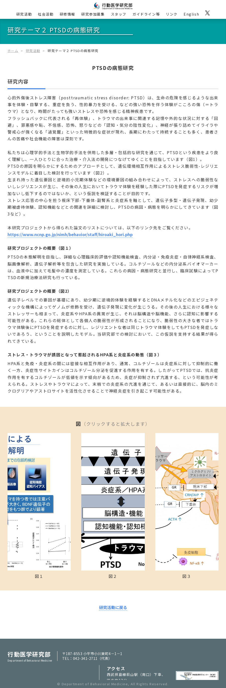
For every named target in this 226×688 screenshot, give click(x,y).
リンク (172, 14)
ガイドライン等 (146, 14)
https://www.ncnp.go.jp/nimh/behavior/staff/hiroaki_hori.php (70, 234)
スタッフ (118, 14)
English (191, 14)
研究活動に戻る (113, 607)
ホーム (13, 50)
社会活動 (45, 14)
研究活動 (24, 14)
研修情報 (67, 14)
